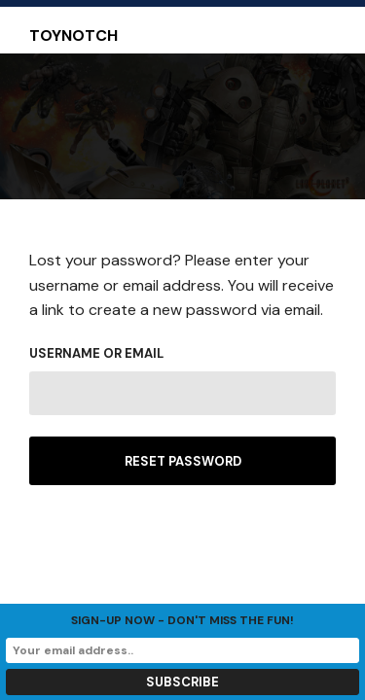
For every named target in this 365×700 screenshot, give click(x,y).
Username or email (96, 353)
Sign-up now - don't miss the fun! (182, 620)
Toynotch (73, 36)
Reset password (183, 461)
